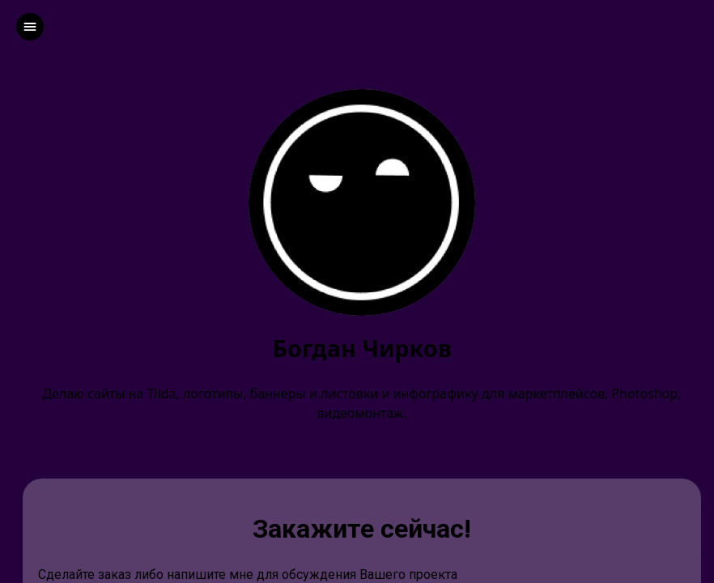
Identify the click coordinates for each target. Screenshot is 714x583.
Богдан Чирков (362, 348)
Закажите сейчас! (362, 528)
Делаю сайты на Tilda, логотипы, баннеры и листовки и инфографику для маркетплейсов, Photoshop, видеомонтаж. (362, 403)
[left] (30, 26)
